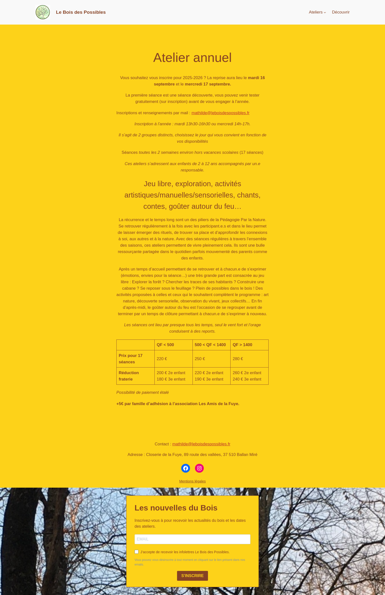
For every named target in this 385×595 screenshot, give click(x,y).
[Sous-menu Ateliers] (325, 12)
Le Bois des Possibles (81, 12)
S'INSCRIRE (192, 576)
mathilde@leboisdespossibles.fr (220, 113)
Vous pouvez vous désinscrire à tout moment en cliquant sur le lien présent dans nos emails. (190, 562)
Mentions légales (192, 481)
